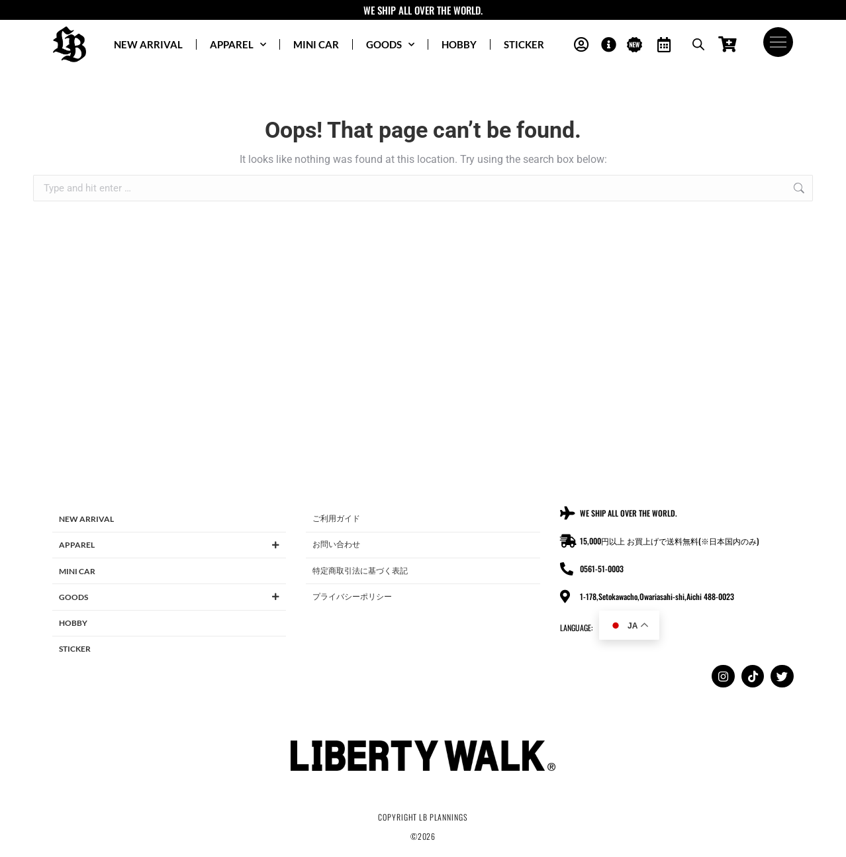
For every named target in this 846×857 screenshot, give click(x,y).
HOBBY (459, 44)
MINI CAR (316, 44)
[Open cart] (727, 44)
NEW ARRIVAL (148, 44)
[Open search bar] (697, 44)
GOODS (390, 44)
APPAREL (238, 44)
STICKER (524, 44)
